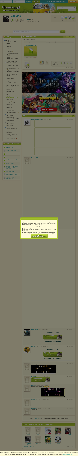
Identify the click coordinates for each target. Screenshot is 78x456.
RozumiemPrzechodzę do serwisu (39, 236)
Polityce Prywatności (68, 454)
